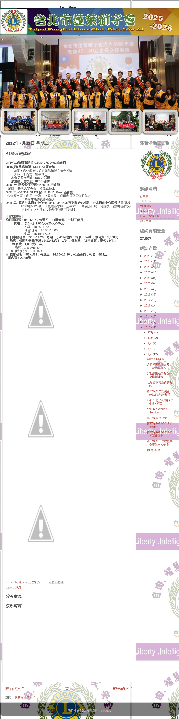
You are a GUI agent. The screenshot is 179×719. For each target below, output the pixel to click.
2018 (147, 294)
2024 (147, 261)
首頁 (69, 688)
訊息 (18, 587)
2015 (147, 311)
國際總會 (145, 211)
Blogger (105, 710)
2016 (147, 305)
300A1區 (145, 201)
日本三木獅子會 (150, 216)
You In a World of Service (157, 410)
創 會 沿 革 (154, 450)
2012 (147, 327)
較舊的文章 (123, 688)
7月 (150, 354)
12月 (151, 332)
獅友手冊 (145, 221)
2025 (147, 256)
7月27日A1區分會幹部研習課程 (159, 375)
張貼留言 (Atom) (25, 697)
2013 (147, 322)
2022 (147, 272)
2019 (147, 289)
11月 (151, 337)
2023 (147, 267)
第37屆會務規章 (157, 418)
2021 (147, 278)
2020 (147, 283)
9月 (150, 343)
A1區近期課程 (155, 359)
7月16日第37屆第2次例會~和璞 (160, 402)
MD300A (145, 206)
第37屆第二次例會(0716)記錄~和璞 (158, 393)
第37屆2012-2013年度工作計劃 (159, 434)
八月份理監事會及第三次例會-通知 (159, 366)
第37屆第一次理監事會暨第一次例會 (160, 443)
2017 (147, 300)
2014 (147, 316)
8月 (150, 348)
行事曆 (144, 196)
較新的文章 (15, 688)
